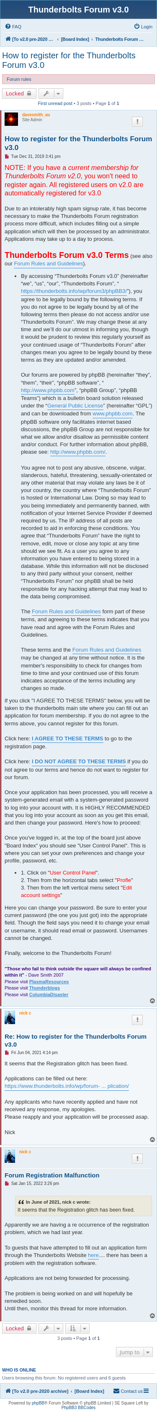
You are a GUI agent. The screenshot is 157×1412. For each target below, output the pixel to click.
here (93, 1255)
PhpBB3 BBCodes (79, 1407)
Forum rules (19, 79)
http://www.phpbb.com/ (78, 452)
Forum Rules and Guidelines (48, 263)
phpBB (38, 1403)
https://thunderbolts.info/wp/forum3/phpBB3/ (74, 291)
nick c (25, 1013)
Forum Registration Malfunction (52, 1175)
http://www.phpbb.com (48, 390)
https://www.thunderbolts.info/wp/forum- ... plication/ (67, 1086)
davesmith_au (36, 114)
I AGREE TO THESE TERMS (67, 738)
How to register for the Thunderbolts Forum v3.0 (69, 60)
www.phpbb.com (112, 413)
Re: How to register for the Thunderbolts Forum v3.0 (76, 1040)
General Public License (75, 405)
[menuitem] (13, 27)
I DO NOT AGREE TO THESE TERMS (79, 761)
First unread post (55, 103)
